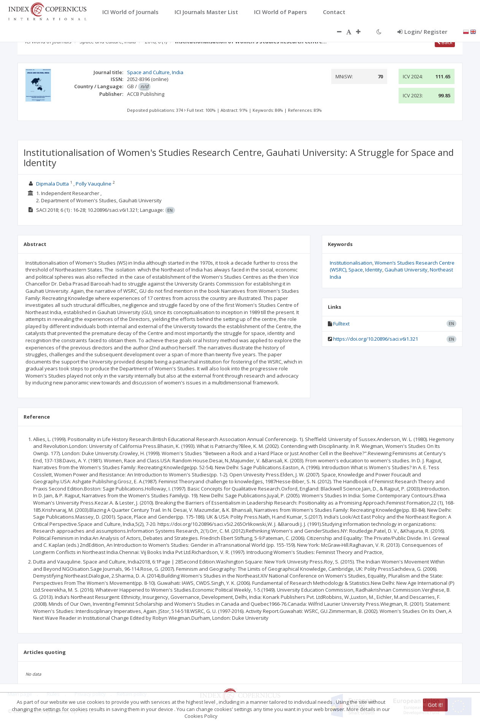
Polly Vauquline (93, 183)
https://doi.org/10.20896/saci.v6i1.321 (375, 338)
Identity (373, 269)
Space (355, 269)
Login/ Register (422, 31)
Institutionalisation (351, 262)
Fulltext (341, 323)
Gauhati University (406, 269)
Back (445, 42)
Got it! (435, 704)
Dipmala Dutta (52, 183)
